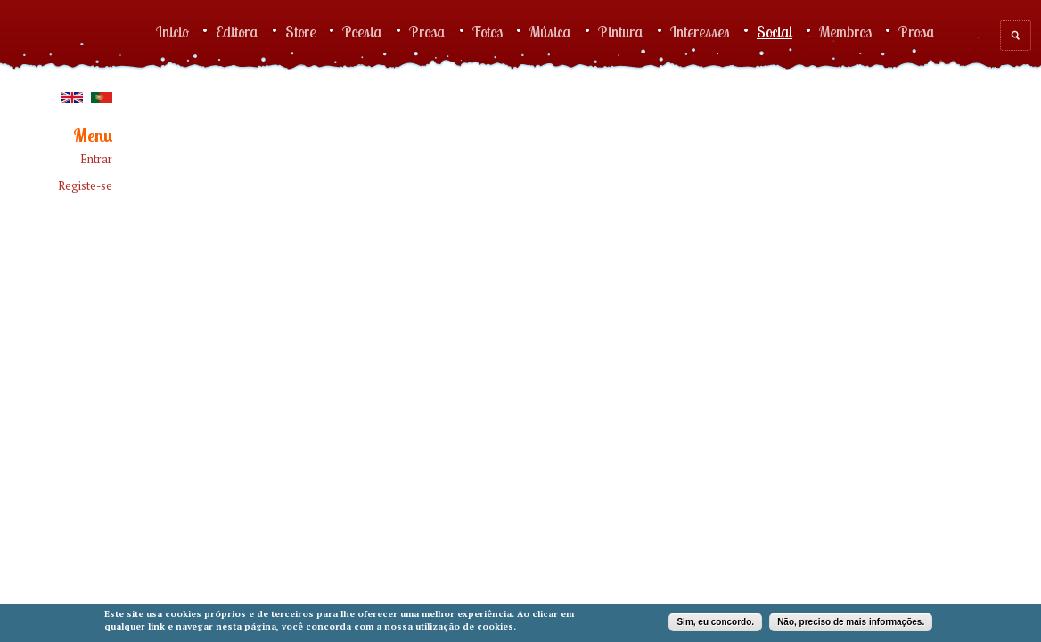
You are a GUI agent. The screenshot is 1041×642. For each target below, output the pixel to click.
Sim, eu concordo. (715, 622)
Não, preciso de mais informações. (850, 622)
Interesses (700, 31)
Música (550, 31)
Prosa (427, 31)
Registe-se (85, 185)
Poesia (362, 31)
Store (300, 31)
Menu (92, 136)
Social (774, 31)
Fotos (487, 31)
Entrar (96, 159)
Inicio (172, 31)
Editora (237, 31)
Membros (845, 31)
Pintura (620, 31)
